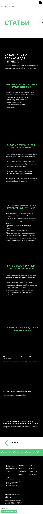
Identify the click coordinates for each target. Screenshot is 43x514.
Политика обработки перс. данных (13, 503)
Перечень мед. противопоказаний (13, 500)
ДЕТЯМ (21, 481)
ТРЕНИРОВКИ (22, 471)
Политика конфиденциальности (12, 494)
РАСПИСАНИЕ (32, 468)
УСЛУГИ (21, 474)
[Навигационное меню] (40, 2)
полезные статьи (33, 474)
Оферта (7, 496)
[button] (8, 452)
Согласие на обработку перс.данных (13, 502)
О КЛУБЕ (21, 465)
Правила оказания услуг (10, 499)
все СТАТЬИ (13, 443)
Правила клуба (8, 497)
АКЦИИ (30, 465)
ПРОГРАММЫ (22, 477)
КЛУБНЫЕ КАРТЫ (33, 471)
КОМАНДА (21, 468)
